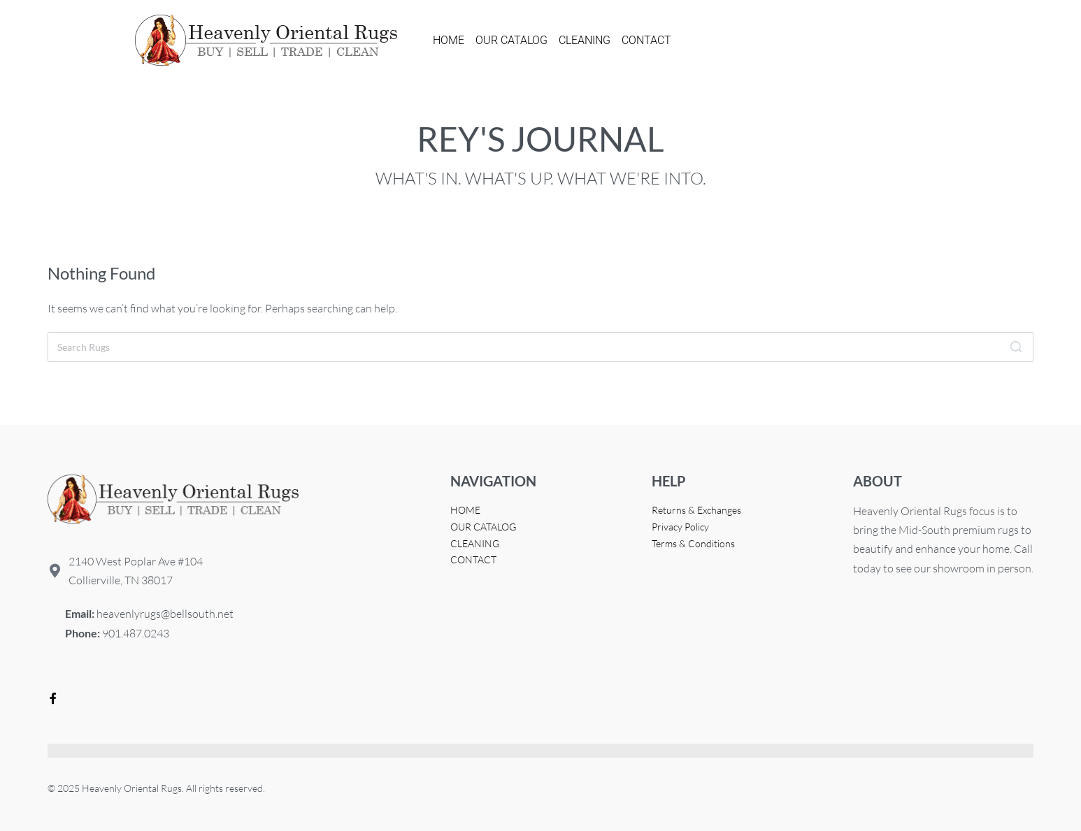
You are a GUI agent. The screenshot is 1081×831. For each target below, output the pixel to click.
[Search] (1015, 347)
